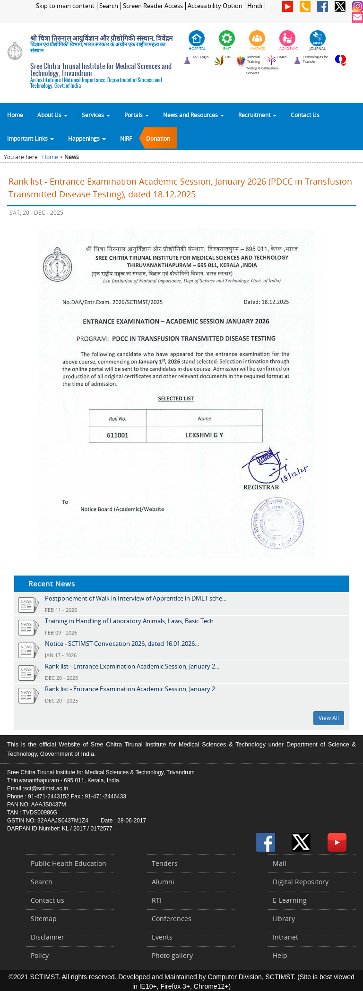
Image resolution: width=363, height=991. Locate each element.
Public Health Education (68, 863)
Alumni (163, 881)
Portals (136, 115)
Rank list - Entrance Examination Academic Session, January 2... (132, 666)
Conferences (171, 918)
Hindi (254, 6)
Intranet (285, 936)
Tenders (165, 863)
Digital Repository (300, 881)
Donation (158, 138)
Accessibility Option (215, 6)
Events (162, 936)
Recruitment (257, 115)
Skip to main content (65, 6)
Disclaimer (47, 936)
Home (15, 115)
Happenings (87, 138)
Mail (279, 863)
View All (329, 718)
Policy (40, 955)
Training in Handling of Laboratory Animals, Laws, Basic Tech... (131, 621)
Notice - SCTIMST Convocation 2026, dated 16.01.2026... (122, 643)
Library (284, 918)
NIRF (126, 138)
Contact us (47, 900)
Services (96, 115)
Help (280, 955)
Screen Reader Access (153, 6)
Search (108, 6)
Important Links (30, 138)
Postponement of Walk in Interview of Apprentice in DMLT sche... (135, 598)
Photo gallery (172, 955)
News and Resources (193, 115)
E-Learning (290, 900)
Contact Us (305, 115)
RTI (157, 900)
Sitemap (44, 918)
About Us (52, 115)
